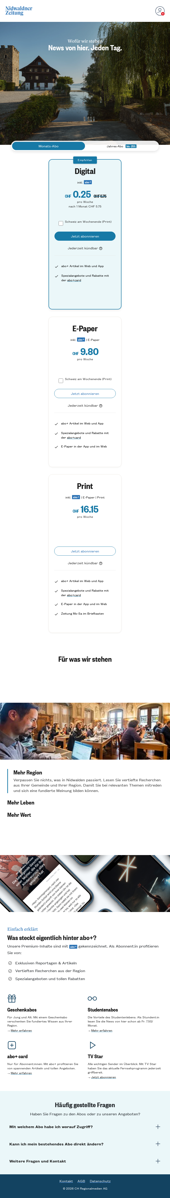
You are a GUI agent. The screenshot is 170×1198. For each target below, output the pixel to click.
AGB (81, 1181)
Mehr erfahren (21, 1030)
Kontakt (66, 1181)
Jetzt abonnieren (103, 1077)
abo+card (74, 280)
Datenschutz (100, 1181)
